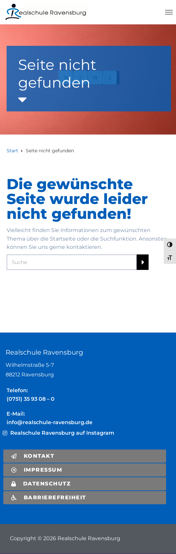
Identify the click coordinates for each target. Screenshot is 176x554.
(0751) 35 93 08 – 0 (30, 399)
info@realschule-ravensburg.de (49, 422)
